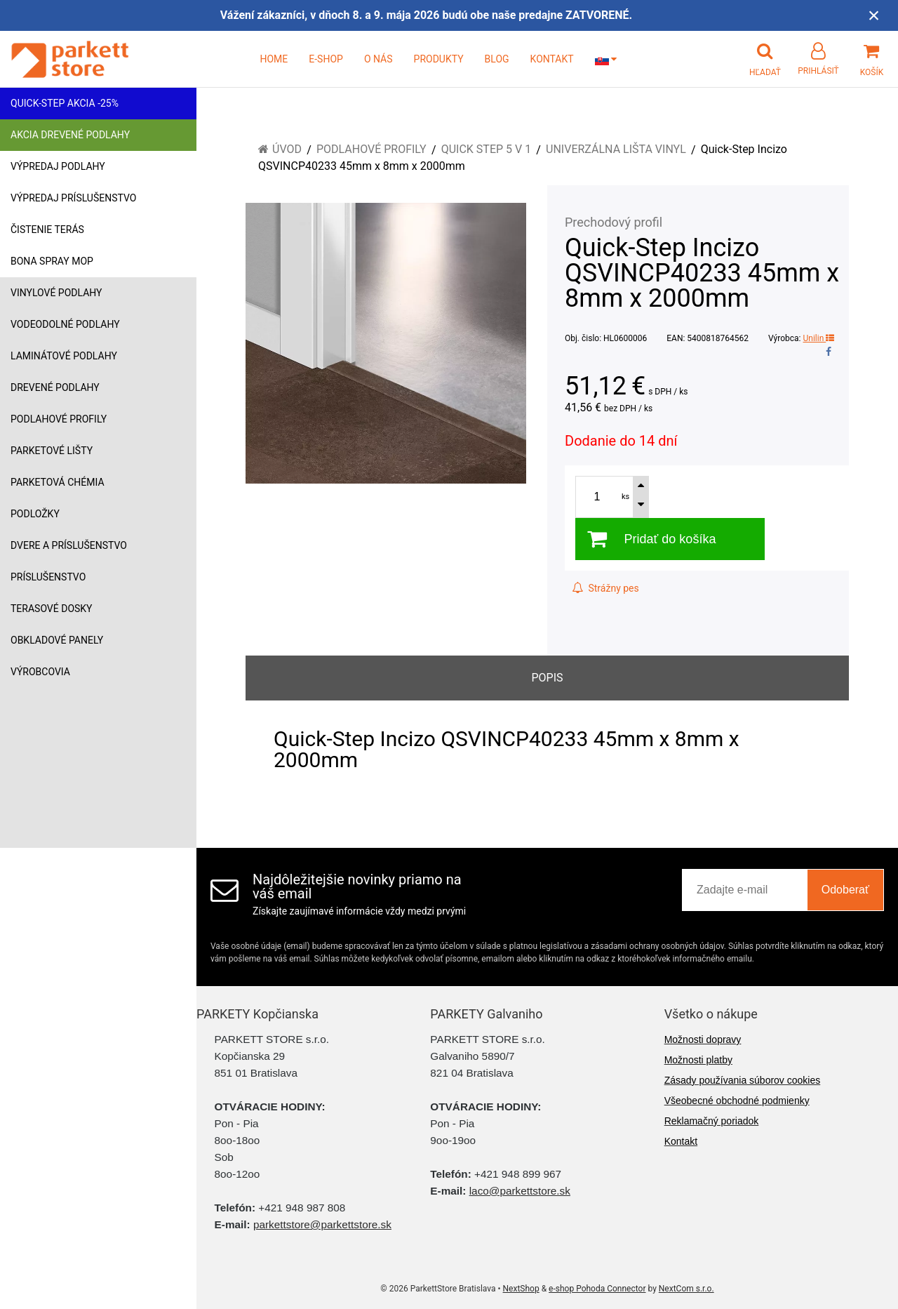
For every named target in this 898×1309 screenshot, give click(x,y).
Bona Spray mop (52, 261)
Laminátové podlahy (64, 355)
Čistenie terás (47, 229)
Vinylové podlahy (56, 292)
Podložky (35, 513)
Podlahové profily (59, 419)
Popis (547, 677)
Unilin (819, 338)
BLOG (497, 59)
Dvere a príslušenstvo (69, 545)
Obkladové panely (57, 640)
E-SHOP (326, 59)
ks (625, 496)
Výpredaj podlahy (58, 166)
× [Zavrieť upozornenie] (874, 15)
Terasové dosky (52, 608)
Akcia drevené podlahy (70, 134)
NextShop (521, 1289)
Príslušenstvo (48, 577)
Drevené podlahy (55, 387)
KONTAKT (552, 59)
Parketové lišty (52, 450)
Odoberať (845, 890)
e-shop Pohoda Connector (597, 1289)
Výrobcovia (40, 671)
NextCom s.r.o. (686, 1289)
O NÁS (378, 59)
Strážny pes (605, 588)
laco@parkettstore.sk (519, 1191)
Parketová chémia (58, 482)
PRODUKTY (439, 59)
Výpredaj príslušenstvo (73, 198)
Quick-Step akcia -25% (65, 103)
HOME (274, 59)
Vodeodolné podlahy (65, 324)
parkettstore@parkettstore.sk (322, 1224)
